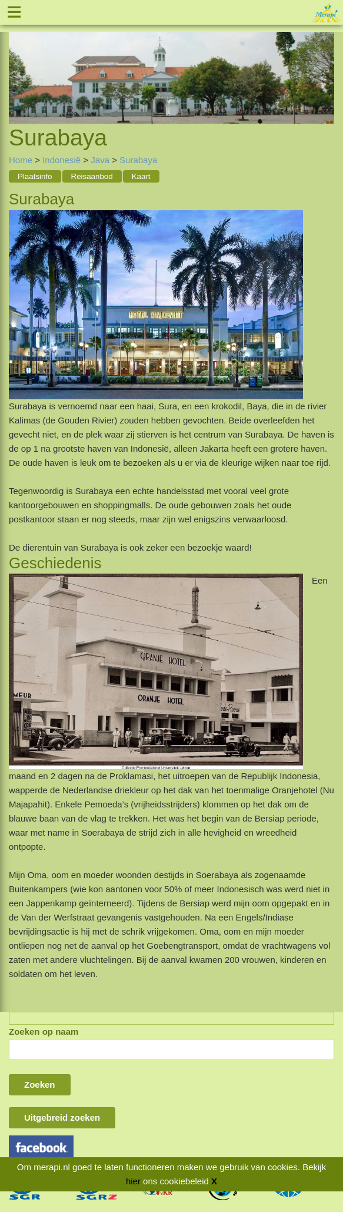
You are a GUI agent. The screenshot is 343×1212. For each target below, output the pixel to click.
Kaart (141, 176)
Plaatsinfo (35, 176)
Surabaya (138, 160)
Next (325, 64)
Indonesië (61, 160)
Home (20, 160)
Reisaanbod (92, 176)
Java (100, 160)
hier (133, 1181)
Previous (17, 64)
